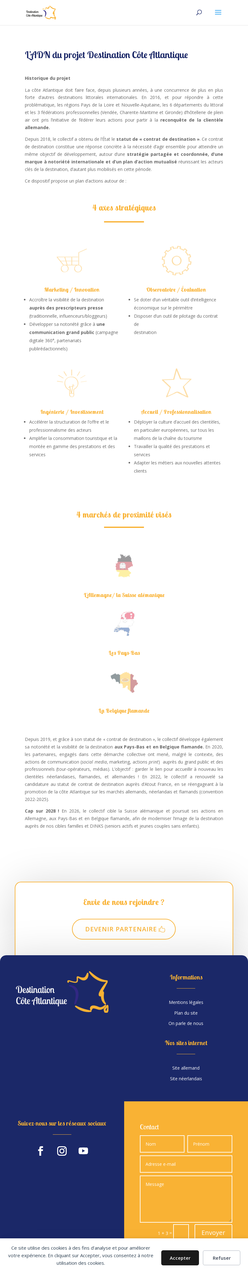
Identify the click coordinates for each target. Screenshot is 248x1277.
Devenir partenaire (121, 929)
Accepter (180, 1258)
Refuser (222, 1258)
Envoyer (213, 1232)
